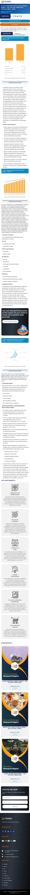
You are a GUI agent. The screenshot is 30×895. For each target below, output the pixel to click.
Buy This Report (15, 24)
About (4, 873)
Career (5, 871)
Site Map (5, 885)
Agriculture (19, 28)
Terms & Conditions (7, 880)
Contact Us (5, 875)
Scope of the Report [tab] (18, 35)
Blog (4, 868)
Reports (6, 28)
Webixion (18, 892)
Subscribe (15, 806)
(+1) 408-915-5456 (9, 854)
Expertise (5, 864)
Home (2, 28)
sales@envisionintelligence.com (12, 856)
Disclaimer (5, 882)
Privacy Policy (6, 878)
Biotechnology (13, 28)
